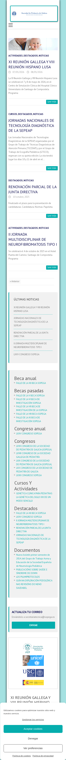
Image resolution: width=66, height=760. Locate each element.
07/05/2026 (18, 72)
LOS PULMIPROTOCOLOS (28, 576)
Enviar (33, 625)
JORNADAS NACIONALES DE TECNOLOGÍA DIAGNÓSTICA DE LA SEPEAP (31, 125)
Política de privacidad (43, 755)
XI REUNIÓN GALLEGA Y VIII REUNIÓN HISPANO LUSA (31, 64)
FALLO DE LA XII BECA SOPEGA (31, 383)
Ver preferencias (33, 748)
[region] (33, 44)
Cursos (12, 114)
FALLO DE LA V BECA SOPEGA (30, 395)
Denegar (33, 738)
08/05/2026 (36, 72)
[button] (30, 47)
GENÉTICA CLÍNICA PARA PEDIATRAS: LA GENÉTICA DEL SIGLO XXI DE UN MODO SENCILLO (34, 497)
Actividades (15, 55)
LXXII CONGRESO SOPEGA (29, 475)
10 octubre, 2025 (20, 196)
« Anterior (14, 281)
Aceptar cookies (33, 728)
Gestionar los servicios (33, 719)
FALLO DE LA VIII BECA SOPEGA (31, 413)
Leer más (52, 101)
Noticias (44, 55)
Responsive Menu (10, 25)
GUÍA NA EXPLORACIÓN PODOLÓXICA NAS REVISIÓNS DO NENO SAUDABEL (34, 584)
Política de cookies (21, 755)
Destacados (31, 55)
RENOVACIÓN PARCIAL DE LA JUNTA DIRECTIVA (32, 189)
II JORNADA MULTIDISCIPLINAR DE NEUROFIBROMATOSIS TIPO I (32, 239)
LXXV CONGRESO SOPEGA (26, 354)
